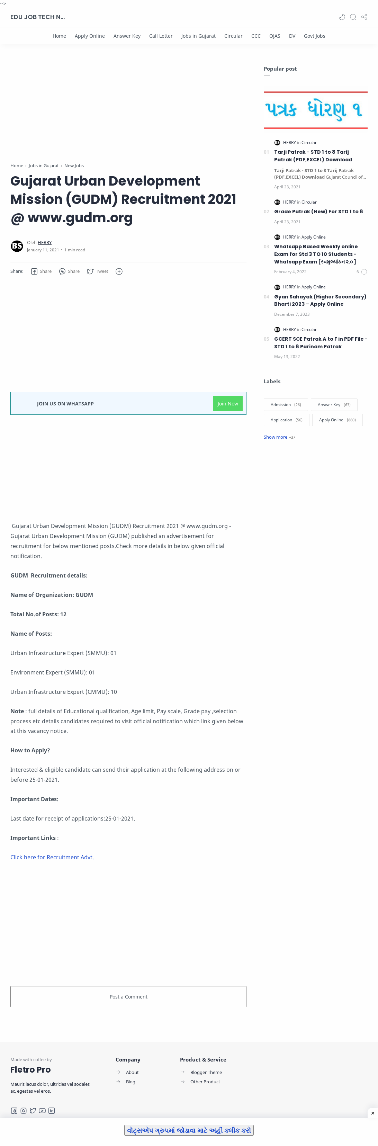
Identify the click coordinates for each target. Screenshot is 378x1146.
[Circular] (233, 36)
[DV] (292, 36)
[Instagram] (23, 1110)
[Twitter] (33, 1110)
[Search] (353, 17)
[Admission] (286, 405)
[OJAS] (274, 36)
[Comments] (362, 272)
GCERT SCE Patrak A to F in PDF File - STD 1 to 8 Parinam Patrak (321, 342)
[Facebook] (14, 1110)
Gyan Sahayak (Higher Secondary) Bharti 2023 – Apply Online (320, 300)
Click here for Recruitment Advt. (52, 857)
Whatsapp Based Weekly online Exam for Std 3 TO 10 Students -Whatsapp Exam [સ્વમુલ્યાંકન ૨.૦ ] (316, 254)
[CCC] (256, 36)
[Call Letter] (161, 36)
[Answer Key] (127, 36)
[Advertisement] (128, 113)
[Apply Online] (90, 36)
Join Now (228, 403)
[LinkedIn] (51, 1110)
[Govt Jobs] (314, 36)
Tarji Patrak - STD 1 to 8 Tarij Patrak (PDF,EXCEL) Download (313, 156)
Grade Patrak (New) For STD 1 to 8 (318, 211)
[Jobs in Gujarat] (198, 36)
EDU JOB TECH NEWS (38, 16)
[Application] (286, 420)
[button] (342, 17)
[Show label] (279, 436)
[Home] (59, 36)
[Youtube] (42, 1110)
